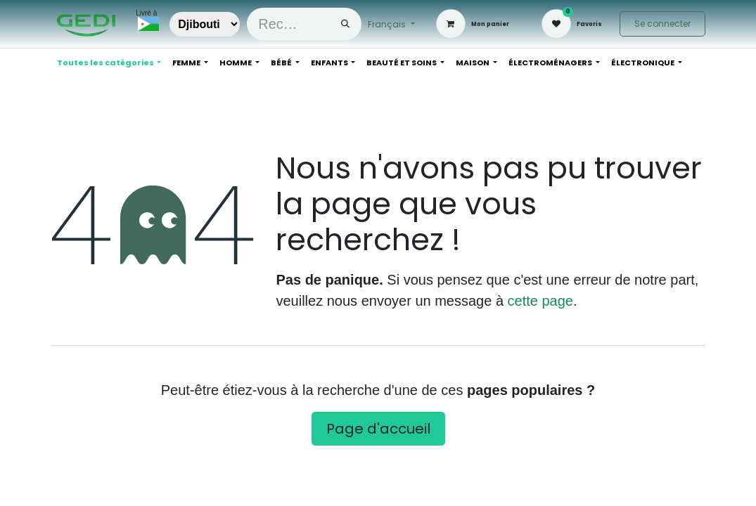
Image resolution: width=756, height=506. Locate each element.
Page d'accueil (378, 429)
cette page (540, 301)
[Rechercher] (345, 24)
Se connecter (662, 24)
